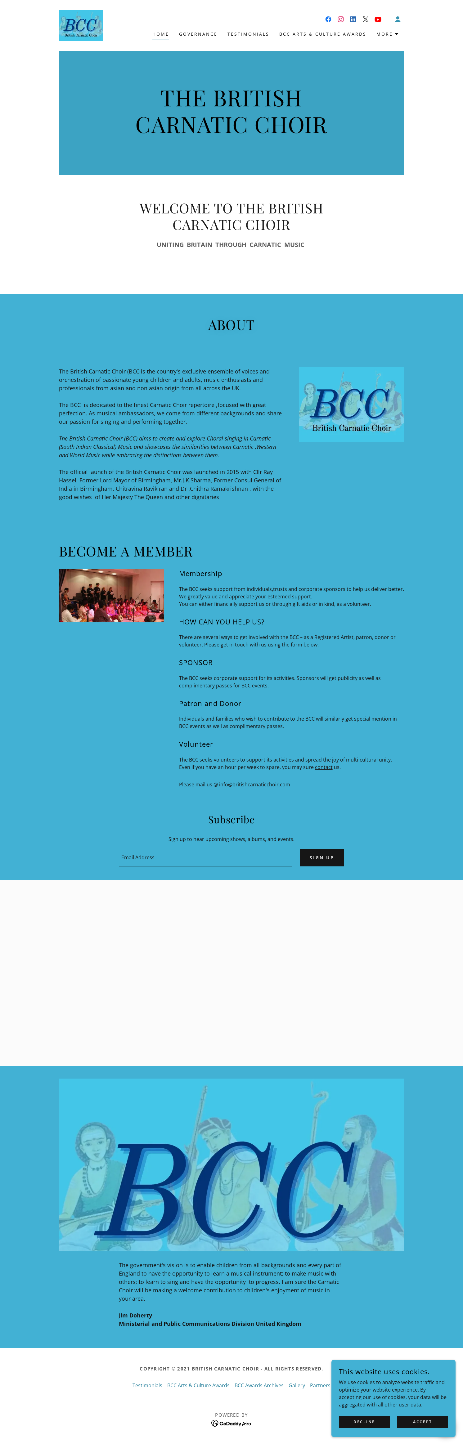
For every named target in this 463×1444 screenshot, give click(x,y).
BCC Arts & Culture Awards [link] (322, 34)
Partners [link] (320, 1385)
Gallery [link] (297, 1385)
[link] (81, 24)
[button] (398, 19)
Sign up (322, 858)
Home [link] (160, 34)
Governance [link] (198, 34)
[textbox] (205, 857)
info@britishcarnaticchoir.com (254, 784)
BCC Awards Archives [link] (259, 1385)
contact (324, 767)
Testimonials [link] (248, 34)
